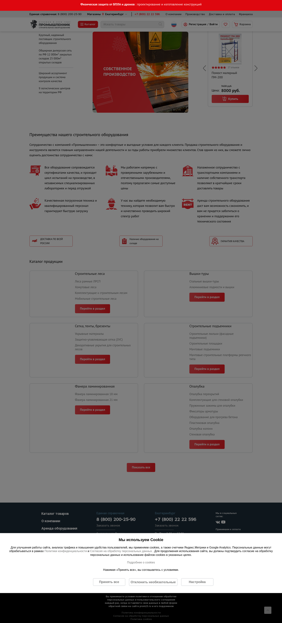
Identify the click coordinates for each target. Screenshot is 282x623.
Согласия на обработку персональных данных (121, 551)
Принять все (109, 582)
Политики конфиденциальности (65, 551)
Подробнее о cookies (141, 562)
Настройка (197, 582)
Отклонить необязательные (153, 582)
